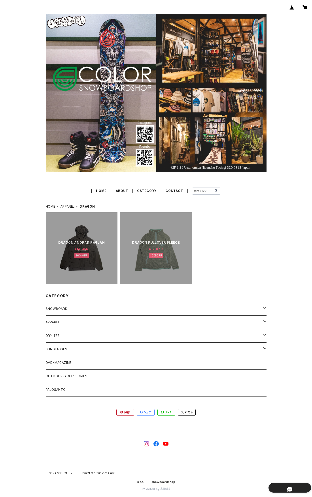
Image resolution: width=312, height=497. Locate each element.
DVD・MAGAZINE (59, 362)
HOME (101, 191)
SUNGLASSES (56, 349)
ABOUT (122, 191)
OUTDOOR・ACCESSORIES (66, 376)
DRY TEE (53, 336)
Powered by (156, 489)
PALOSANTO (56, 389)
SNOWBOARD (57, 309)
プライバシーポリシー (62, 473)
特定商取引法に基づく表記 (98, 473)
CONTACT (174, 191)
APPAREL (68, 206)
